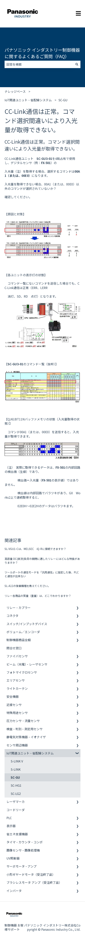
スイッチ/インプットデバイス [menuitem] (26, 623)
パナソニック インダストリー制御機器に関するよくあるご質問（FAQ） (42, 53)
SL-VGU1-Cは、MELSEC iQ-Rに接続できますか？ (35, 549)
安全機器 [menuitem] (12, 696)
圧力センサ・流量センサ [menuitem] (23, 720)
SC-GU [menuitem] (15, 777)
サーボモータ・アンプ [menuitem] (21, 866)
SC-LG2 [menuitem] (16, 793)
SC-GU (63, 100)
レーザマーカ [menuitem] (15, 801)
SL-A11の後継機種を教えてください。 (27, 586)
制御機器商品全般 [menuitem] (18, 640)
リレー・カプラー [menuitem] (18, 607)
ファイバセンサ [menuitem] (17, 656)
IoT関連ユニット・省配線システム (28, 100)
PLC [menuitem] (9, 817)
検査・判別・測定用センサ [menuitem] (24, 729)
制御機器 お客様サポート (14, 927)
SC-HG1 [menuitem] (16, 785)
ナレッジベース (15, 91)
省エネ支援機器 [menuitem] (17, 834)
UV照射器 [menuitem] (13, 858)
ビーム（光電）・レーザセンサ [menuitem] (26, 664)
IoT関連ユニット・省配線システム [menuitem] (30, 753)
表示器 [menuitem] (11, 825)
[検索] (76, 64)
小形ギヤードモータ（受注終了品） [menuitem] (30, 874)
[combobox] (39, 64)
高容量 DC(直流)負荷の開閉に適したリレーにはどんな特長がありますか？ (42, 560)
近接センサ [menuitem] (14, 704)
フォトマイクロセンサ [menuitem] (21, 672)
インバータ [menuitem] (14, 890)
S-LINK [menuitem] (16, 769)
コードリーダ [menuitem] (15, 809)
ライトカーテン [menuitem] (17, 688)
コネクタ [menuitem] (12, 615)
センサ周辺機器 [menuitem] (17, 745)
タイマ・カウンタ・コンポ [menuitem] (24, 842)
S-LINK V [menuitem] (17, 761)
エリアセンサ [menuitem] (15, 680)
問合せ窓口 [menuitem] (14, 648)
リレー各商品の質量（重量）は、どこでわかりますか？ (38, 596)
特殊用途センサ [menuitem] (17, 712)
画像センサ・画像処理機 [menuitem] (23, 850)
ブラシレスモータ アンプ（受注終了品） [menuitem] (34, 882)
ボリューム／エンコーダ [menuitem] (23, 631)
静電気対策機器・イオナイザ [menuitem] (26, 737)
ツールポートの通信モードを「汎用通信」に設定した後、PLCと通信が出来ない (42, 574)
